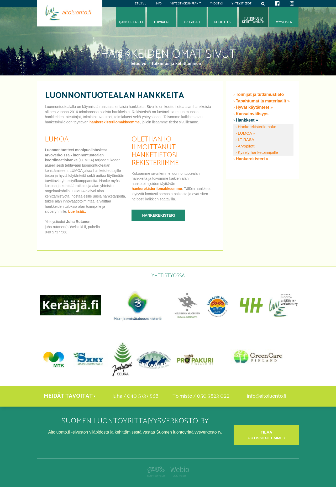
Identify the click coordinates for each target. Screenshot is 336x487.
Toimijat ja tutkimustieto (260, 94)
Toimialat (161, 22)
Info (158, 3)
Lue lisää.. (77, 211)
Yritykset (192, 22)
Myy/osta (284, 22)
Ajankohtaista (131, 22)
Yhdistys (216, 3)
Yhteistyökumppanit (185, 3)
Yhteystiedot (241, 3)
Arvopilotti (246, 146)
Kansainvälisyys (252, 114)
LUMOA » (246, 133)
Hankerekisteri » (252, 159)
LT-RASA (246, 139)
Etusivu (140, 3)
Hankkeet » (247, 120)
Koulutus (222, 22)
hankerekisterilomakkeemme (115, 122)
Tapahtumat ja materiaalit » (263, 101)
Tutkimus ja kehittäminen (176, 63)
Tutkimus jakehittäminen (253, 20)
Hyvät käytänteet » (254, 107)
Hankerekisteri (158, 215)
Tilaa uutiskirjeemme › (266, 435)
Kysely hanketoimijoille (258, 152)
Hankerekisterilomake (257, 126)
